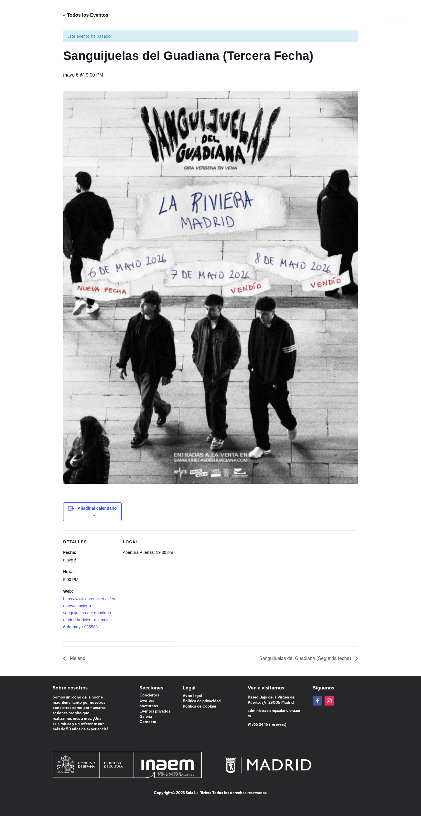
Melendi (77, 658)
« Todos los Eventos (85, 15)
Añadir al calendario (97, 508)
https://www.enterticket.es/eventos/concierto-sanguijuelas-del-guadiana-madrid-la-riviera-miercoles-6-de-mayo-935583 (89, 613)
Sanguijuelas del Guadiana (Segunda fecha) (305, 658)
